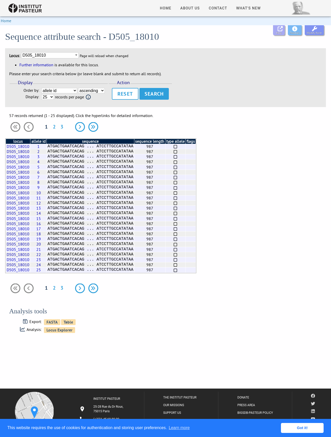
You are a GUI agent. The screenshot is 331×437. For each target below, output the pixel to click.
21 (38, 249)
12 (38, 202)
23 (38, 259)
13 (38, 208)
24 (38, 264)
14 (38, 213)
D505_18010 (18, 146)
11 (38, 197)
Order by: (31, 90)
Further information (36, 64)
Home (6, 20)
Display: (32, 96)
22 (38, 254)
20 (38, 244)
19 (38, 238)
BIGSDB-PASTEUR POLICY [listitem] (255, 413)
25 (38, 269)
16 (38, 223)
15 (38, 218)
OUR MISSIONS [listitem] (173, 405)
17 (38, 228)
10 (38, 192)
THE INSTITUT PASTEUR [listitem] (179, 397)
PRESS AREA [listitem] (246, 405)
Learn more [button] (179, 428)
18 (38, 233)
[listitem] (102, 409)
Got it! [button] (302, 428)
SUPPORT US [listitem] (172, 413)
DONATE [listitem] (243, 397)
